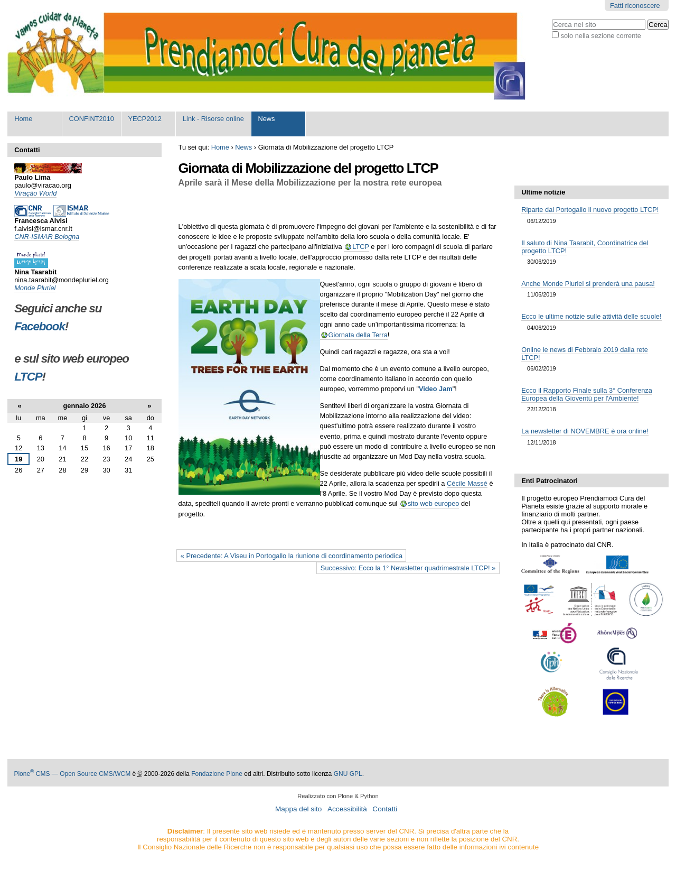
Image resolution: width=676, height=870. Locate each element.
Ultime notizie (543, 192)
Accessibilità (347, 809)
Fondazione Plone (216, 774)
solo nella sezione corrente (601, 36)
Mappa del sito (298, 809)
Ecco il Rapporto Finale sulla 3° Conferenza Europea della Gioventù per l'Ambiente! (586, 394)
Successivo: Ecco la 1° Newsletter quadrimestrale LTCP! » (408, 568)
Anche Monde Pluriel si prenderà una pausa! (588, 284)
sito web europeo (433, 503)
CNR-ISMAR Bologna (46, 236)
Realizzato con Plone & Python (338, 796)
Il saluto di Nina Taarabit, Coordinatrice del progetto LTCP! (584, 247)
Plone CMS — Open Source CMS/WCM (72, 774)
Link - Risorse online (213, 119)
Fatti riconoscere (635, 6)
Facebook (39, 326)
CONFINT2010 (91, 119)
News (266, 119)
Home (23, 119)
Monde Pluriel (34, 288)
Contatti (384, 809)
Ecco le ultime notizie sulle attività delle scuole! (591, 316)
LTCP (360, 247)
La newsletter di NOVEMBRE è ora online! (584, 431)
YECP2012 (145, 119)
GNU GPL (348, 774)
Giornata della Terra (358, 335)
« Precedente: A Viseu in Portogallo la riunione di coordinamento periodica (291, 556)
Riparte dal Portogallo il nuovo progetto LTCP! (590, 210)
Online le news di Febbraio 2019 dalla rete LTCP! (584, 354)
